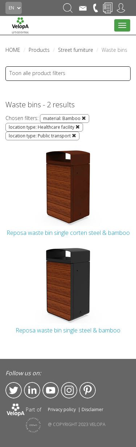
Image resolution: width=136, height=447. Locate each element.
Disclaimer (92, 409)
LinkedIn (32, 390)
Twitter (13, 390)
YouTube (50, 390)
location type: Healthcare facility (44, 127)
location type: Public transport (42, 136)
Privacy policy (62, 409)
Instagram (69, 390)
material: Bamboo (64, 118)
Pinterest (87, 390)
